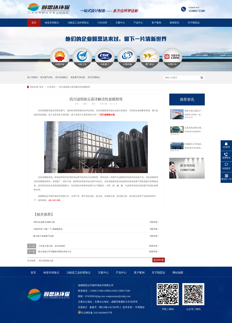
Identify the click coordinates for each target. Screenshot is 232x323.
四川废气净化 (46, 77)
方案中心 (120, 22)
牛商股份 (140, 307)
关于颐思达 (194, 22)
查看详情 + (154, 246)
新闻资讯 (174, 22)
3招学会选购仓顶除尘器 (44, 222)
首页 (34, 22)
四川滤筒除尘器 (107, 115)
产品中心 (138, 22)
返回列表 (158, 259)
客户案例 (156, 22)
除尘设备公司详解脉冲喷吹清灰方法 (54, 251)
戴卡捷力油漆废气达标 (43, 236)
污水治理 (102, 22)
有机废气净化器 (78, 77)
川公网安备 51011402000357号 (95, 312)
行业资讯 (51, 87)
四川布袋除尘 (61, 77)
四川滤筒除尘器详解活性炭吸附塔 (74, 87)
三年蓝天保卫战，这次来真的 (51, 246)
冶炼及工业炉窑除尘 (78, 22)
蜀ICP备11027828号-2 (110, 307)
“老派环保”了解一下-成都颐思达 (48, 229)
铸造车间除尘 (52, 22)
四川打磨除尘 (94, 77)
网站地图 (178, 272)
